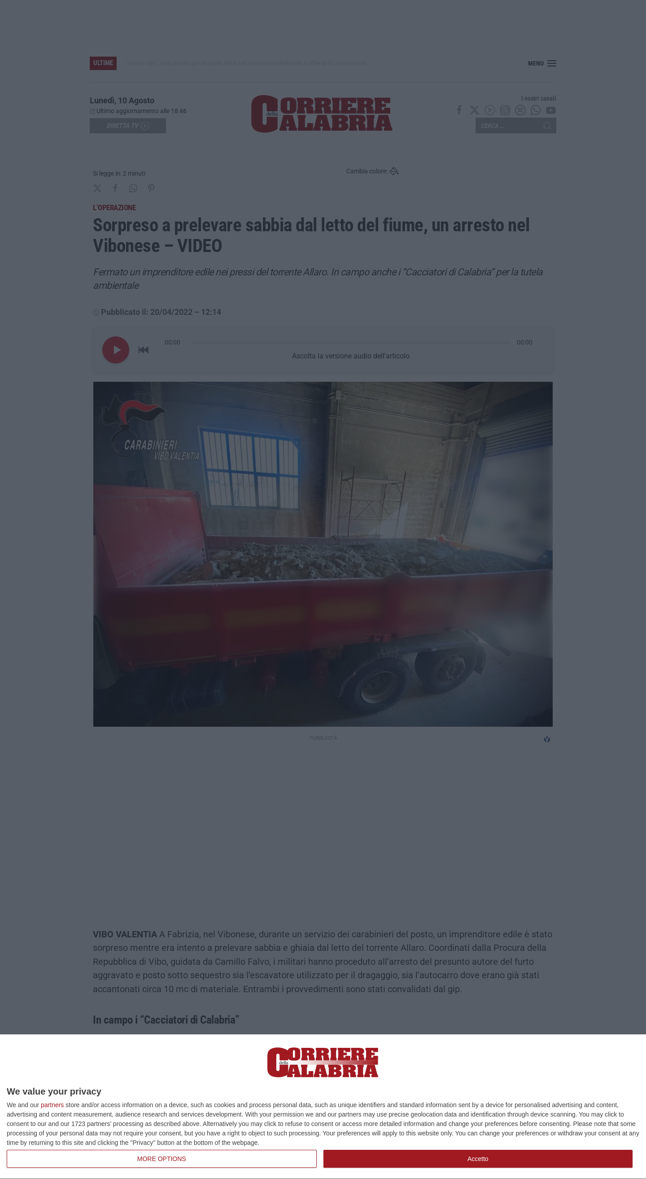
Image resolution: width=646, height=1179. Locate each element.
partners (52, 1105)
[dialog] (323, 1107)
